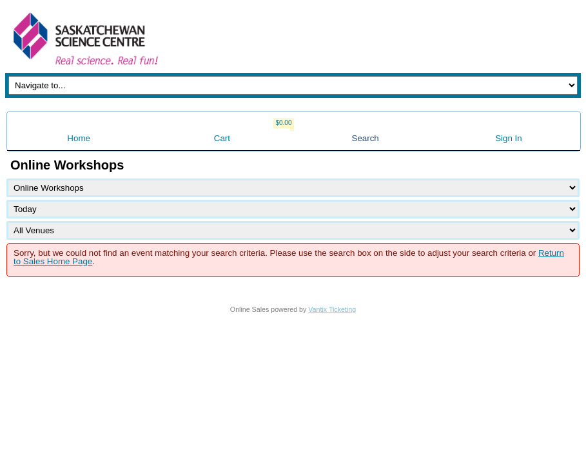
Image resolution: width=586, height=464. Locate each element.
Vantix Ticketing (332, 309)
